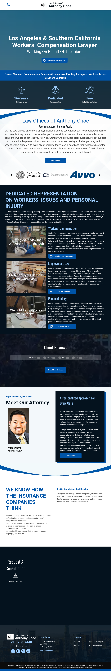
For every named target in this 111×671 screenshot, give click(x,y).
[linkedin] (18, 643)
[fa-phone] (8, 7)
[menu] (106, 5)
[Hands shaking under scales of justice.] (55, 94)
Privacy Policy (91, 665)
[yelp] (28, 643)
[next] (99, 175)
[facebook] (13, 643)
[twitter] (23, 643)
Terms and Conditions (33, 667)
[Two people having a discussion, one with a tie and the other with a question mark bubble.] (89, 94)
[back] (11, 175)
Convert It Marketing (77, 665)
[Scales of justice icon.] (21, 94)
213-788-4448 (21, 634)
